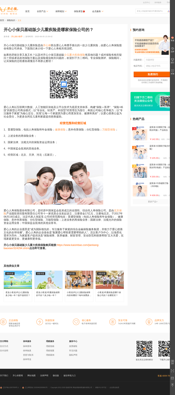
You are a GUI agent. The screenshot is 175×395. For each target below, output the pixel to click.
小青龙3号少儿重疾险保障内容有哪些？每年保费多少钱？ (79, 286)
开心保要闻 (18, 375)
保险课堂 (79, 11)
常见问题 (73, 350)
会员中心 (146, 2)
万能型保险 (108, 129)
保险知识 (11, 20)
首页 (27, 11)
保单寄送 (27, 359)
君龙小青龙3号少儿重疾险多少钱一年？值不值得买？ (18, 286)
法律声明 (44, 375)
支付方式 (4, 346)
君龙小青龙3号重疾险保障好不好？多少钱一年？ (48, 286)
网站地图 (31, 375)
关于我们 (4, 375)
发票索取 (73, 346)
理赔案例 (50, 355)
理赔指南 (50, 346)
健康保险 (60, 129)
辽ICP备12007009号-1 (9, 387)
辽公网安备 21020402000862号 (35, 387)
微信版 (56, 375)
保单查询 (27, 346)
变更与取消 (28, 355)
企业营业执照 (114, 387)
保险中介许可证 (100, 387)
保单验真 (27, 350)
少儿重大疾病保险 (74, 54)
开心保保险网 (9, 11)
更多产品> (152, 201)
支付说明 (4, 350)
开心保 (47, 45)
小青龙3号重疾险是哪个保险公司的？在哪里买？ (110, 286)
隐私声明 (73, 355)
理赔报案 (50, 350)
